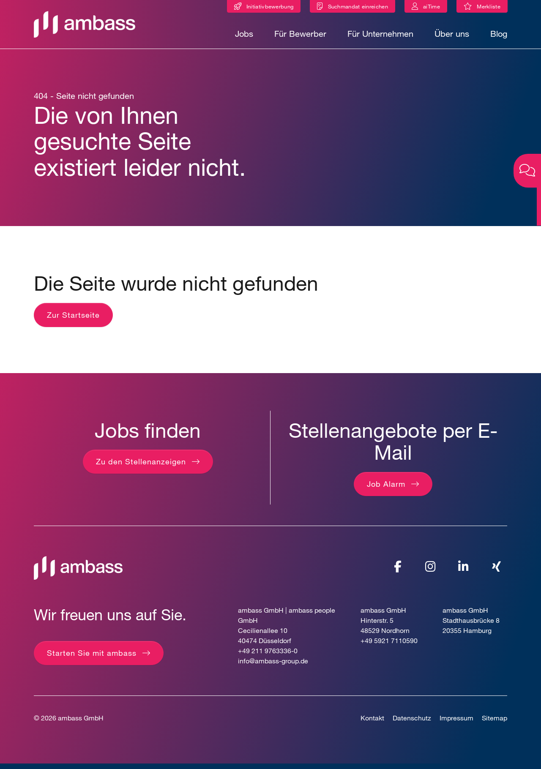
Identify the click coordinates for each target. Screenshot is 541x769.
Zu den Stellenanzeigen (141, 467)
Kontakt (372, 723)
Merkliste (492, 8)
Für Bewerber (300, 33)
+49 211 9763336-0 (268, 656)
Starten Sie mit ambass (92, 658)
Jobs (244, 33)
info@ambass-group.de (273, 666)
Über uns (451, 33)
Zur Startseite (73, 320)
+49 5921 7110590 (389, 646)
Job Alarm (386, 489)
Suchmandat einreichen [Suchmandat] (358, 6)
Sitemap (494, 723)
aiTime (431, 6)
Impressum (456, 723)
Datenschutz (412, 723)
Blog (498, 33)
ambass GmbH (81, 723)
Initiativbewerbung (269, 6)
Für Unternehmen (380, 33)
